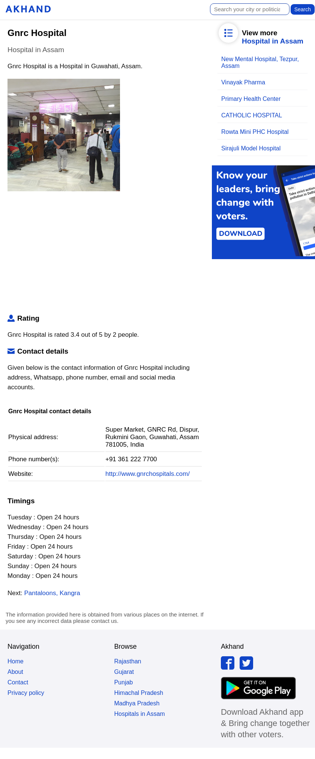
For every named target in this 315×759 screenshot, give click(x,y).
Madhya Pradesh (136, 703)
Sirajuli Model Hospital (250, 148)
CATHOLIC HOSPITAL (251, 115)
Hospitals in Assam (139, 714)
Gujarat (124, 672)
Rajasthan (127, 661)
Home (16, 661)
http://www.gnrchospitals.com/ (147, 473)
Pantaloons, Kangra (52, 593)
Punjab (123, 682)
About (15, 672)
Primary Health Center (250, 99)
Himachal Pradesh (138, 693)
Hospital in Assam (272, 41)
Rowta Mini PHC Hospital (255, 132)
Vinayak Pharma (243, 82)
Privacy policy (26, 693)
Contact (18, 682)
